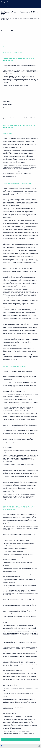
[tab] (2, 746)
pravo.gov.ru (37, 23)
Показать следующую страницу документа (20, 739)
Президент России (6, 2)
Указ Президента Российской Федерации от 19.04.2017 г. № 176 (13, 33)
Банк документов (5, 6)
